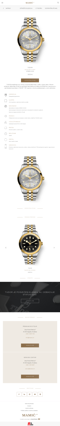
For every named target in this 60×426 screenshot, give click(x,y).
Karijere (29, 405)
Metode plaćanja (29, 403)
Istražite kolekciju (25, 8)
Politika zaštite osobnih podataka (29, 410)
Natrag (7, 8)
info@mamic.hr (30, 337)
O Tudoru (38, 8)
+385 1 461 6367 (30, 364)
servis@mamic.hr (30, 368)
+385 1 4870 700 (30, 334)
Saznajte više (30, 345)
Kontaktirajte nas (51, 8)
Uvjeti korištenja (29, 408)
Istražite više (30, 301)
